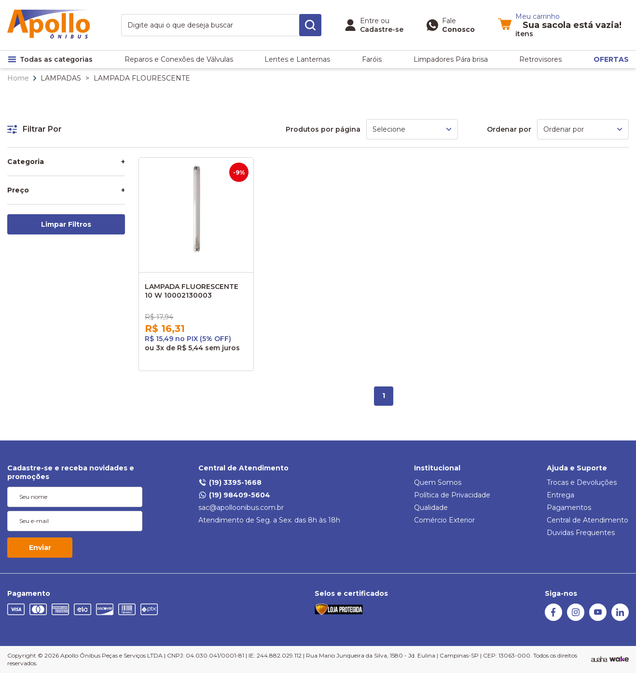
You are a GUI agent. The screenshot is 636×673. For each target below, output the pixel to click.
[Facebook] (553, 618)
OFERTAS (611, 59)
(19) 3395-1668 (230, 482)
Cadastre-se (381, 29)
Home (18, 78)
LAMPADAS (61, 78)
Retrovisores (540, 59)
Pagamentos (569, 507)
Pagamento (28, 593)
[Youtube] (598, 618)
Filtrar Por (34, 129)
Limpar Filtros (66, 224)
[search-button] (310, 25)
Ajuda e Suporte (577, 468)
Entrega (560, 495)
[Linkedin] (620, 618)
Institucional (437, 468)
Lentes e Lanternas (297, 59)
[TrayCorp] (619, 659)
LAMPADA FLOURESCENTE (142, 78)
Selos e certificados (351, 593)
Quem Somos (437, 482)
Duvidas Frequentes (581, 532)
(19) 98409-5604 (234, 495)
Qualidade (431, 507)
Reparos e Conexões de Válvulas (178, 59)
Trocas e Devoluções (582, 482)
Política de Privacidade (452, 495)
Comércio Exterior (444, 520)
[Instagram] (575, 618)
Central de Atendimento (243, 468)
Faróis (372, 59)
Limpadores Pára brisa (451, 59)
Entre (369, 20)
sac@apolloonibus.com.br (241, 507)
